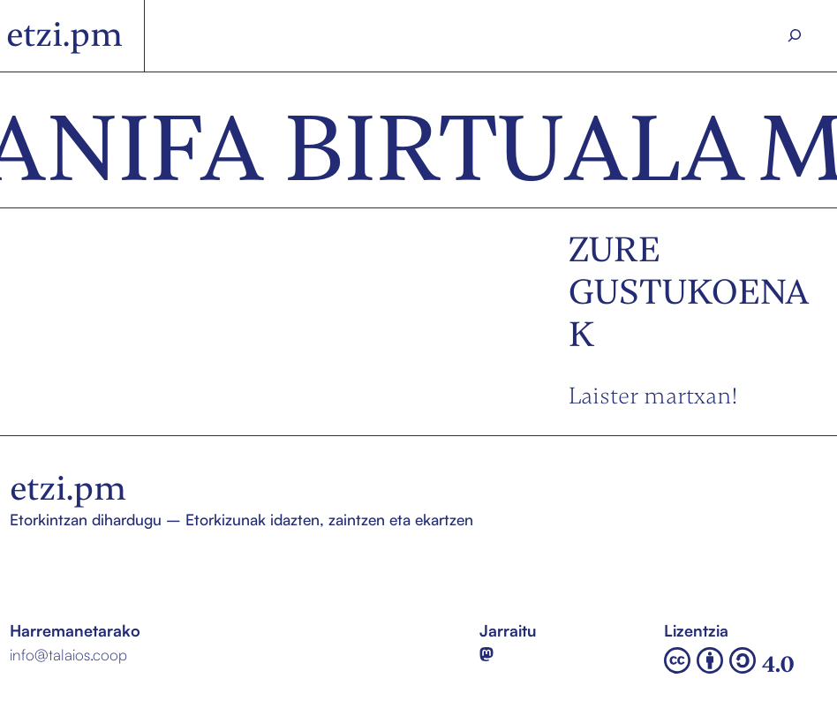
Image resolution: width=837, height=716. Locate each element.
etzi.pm (64, 35)
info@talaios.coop (68, 654)
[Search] (794, 35)
